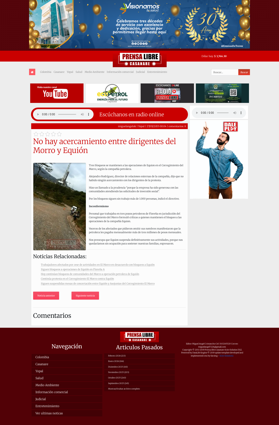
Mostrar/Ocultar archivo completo (124, 389)
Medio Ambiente (94, 71)
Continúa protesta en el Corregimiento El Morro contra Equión (77, 278)
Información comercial (120, 71)
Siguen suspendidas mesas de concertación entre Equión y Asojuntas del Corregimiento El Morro (98, 283)
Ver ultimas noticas (49, 413)
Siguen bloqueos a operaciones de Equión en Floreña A (73, 269)
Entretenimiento (157, 71)
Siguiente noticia (85, 295)
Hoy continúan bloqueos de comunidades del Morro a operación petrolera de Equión (90, 274)
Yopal (70, 71)
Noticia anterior (46, 295)
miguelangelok (127, 126)
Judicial (140, 71)
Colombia (45, 71)
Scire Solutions (226, 356)
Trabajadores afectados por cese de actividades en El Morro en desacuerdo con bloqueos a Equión (98, 264)
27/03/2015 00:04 (156, 126)
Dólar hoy (207, 56)
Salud (79, 71)
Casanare (59, 71)
